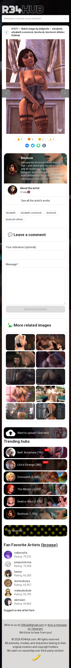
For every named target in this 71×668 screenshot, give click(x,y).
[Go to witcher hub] (35, 489)
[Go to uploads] (35, 433)
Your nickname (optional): (21, 247)
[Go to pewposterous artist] (35, 564)
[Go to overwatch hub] (35, 477)
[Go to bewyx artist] (35, 573)
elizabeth (11, 213)
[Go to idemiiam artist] (35, 602)
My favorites (15, 530)
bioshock (51, 213)
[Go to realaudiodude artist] (35, 592)
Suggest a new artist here (19, 610)
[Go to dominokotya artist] (35, 583)
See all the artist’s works (35, 200)
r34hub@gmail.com (32, 625)
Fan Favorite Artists (31, 545)
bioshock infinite (14, 219)
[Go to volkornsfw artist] (35, 555)
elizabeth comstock (31, 213)
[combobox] (4, 18)
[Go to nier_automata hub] (35, 452)
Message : (12, 264)
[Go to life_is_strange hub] (35, 464)
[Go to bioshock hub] (35, 513)
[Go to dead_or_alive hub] (35, 501)
